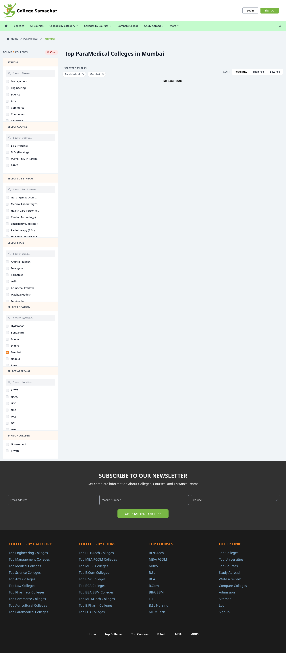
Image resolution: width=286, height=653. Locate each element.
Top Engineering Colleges (28, 553)
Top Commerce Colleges (27, 599)
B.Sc (152, 572)
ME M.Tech (157, 612)
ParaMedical (30, 38)
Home (12, 38)
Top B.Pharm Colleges (95, 605)
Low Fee (275, 71)
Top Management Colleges (29, 559)
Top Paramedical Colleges (28, 612)
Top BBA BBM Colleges (96, 592)
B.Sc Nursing (158, 605)
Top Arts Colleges (22, 579)
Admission (227, 592)
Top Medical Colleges (25, 566)
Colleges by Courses (98, 26)
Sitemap (225, 599)
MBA (178, 634)
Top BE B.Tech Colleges (96, 553)
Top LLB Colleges (92, 612)
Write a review (230, 579)
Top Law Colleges (22, 585)
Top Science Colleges (25, 572)
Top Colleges (228, 553)
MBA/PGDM (158, 559)
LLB (151, 599)
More (174, 26)
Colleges (19, 26)
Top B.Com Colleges (94, 572)
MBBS (153, 566)
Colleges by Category (63, 26)
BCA (152, 579)
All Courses (37, 26)
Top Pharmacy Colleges (27, 592)
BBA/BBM (156, 592)
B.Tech (161, 634)
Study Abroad (154, 26)
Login (250, 10)
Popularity (241, 71)
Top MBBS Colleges (93, 566)
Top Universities (231, 559)
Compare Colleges (233, 585)
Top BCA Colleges (92, 585)
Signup (224, 612)
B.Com (154, 585)
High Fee (258, 71)
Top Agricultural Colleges (28, 605)
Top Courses (228, 566)
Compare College (128, 26)
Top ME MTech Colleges (97, 599)
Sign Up (269, 10)
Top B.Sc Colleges (92, 579)
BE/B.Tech (156, 553)
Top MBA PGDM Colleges (98, 559)
